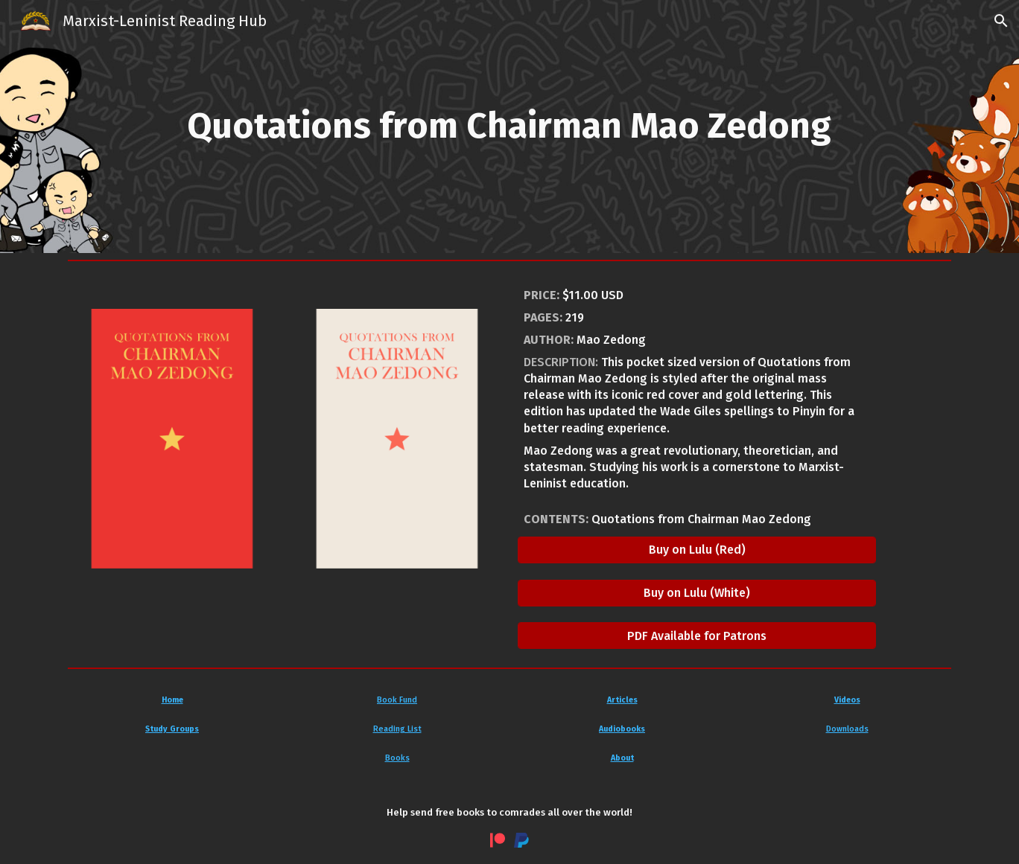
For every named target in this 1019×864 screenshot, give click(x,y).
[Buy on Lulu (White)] (696, 593)
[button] (1001, 21)
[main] (509, 126)
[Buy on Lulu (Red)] (696, 550)
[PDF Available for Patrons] (696, 636)
